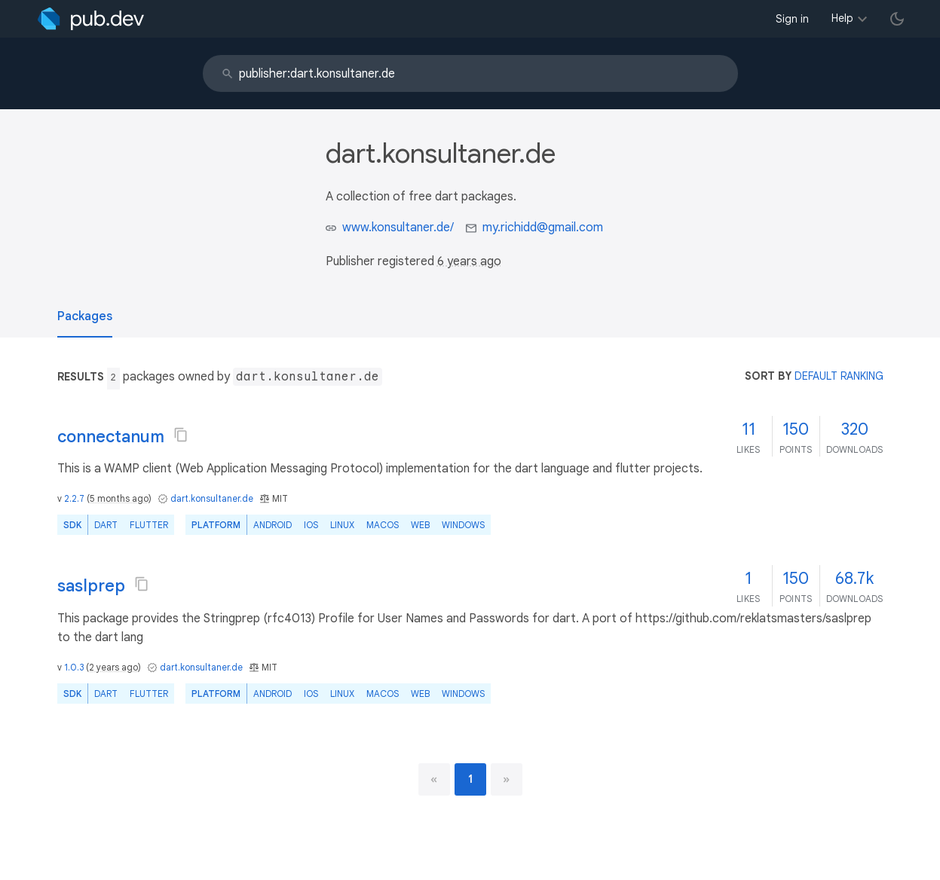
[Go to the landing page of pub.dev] (91, 19)
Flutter (149, 524)
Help (842, 18)
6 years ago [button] (469, 261)
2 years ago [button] (113, 667)
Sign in (792, 19)
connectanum (110, 436)
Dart (106, 524)
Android (272, 524)
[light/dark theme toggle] (897, 19)
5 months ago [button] (119, 498)
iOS (311, 524)
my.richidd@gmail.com (542, 227)
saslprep (91, 586)
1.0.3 (74, 667)
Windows (463, 524)
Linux (342, 524)
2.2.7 (74, 498)
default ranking (839, 376)
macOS (382, 524)
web (420, 524)
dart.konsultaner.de (211, 498)
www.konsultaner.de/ (398, 227)
